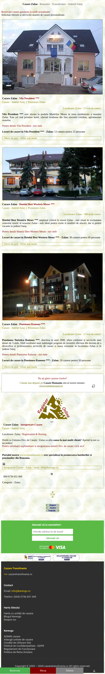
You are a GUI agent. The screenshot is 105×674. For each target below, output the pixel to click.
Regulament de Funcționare (19, 649)
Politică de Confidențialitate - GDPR (24, 645)
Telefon (70, 670)
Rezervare (15, 670)
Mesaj (43, 670)
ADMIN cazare (12, 636)
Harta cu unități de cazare (18, 613)
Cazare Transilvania (15, 568)
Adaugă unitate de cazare (18, 639)
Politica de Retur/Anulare (18, 652)
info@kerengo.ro (20, 591)
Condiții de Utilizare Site (17, 642)
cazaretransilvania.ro (18, 574)
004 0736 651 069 (12, 476)
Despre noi (10, 619)
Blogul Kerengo (12, 616)
